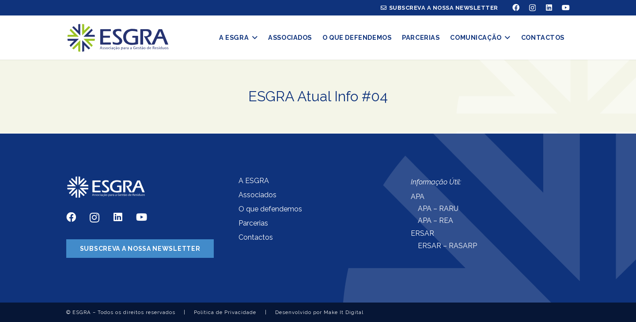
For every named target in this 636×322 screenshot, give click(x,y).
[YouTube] (566, 7)
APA (417, 196)
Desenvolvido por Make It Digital (319, 312)
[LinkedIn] (549, 7)
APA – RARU (438, 208)
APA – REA (435, 220)
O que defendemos (270, 209)
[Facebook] (515, 7)
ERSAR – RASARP (447, 246)
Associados (257, 195)
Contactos (255, 237)
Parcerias (253, 223)
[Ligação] (117, 37)
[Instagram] (532, 8)
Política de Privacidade (225, 312)
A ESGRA (253, 180)
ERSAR (422, 233)
